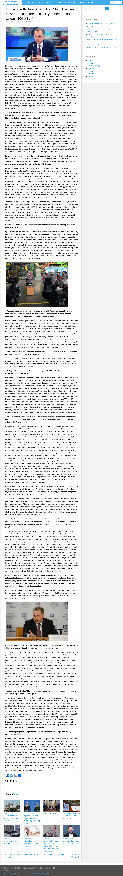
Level (11, 868)
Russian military (70, 2)
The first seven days (50, 813)
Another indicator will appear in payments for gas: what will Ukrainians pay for (101, 39)
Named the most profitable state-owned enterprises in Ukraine (71, 841)
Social (82, 2)
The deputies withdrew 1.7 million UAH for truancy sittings (71, 815)
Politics (30, 2)
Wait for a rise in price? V (97, 34)
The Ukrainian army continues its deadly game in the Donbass (11, 841)
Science (58, 2)
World (49, 2)
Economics (40, 2)
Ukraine (90, 2)
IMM (23, 21)
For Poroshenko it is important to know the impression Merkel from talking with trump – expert (32, 818)
